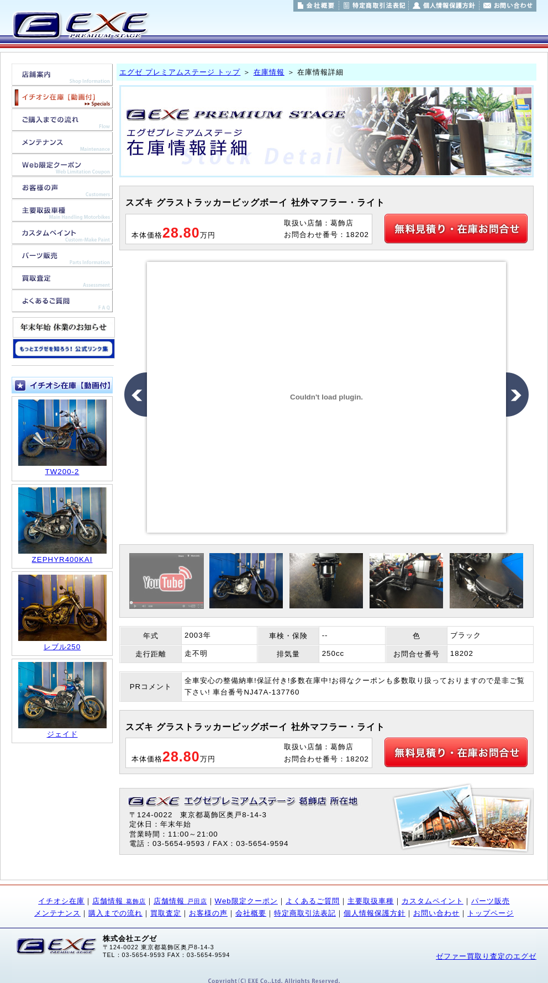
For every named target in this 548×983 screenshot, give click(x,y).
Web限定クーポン (246, 901)
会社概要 (250, 913)
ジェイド (62, 734)
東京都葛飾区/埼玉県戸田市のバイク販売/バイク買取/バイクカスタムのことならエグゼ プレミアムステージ (79, 25)
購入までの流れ (115, 913)
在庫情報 (269, 72)
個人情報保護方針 (374, 913)
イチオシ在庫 (61, 901)
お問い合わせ (436, 913)
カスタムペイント (432, 901)
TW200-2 (62, 471)
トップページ (490, 913)
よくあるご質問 (313, 901)
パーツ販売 (490, 901)
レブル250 (62, 647)
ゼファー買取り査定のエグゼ (486, 956)
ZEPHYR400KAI (62, 559)
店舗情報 (119, 901)
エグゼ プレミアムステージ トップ (179, 72)
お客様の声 (208, 913)
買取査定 (165, 913)
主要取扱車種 (370, 901)
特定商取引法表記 (305, 913)
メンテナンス (57, 913)
